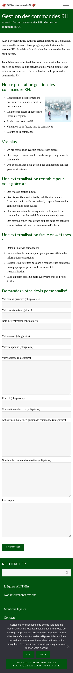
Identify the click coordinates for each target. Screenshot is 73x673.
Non (43, 654)
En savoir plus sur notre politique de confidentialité (36, 664)
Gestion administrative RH (27, 22)
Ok (28, 654)
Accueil (6, 22)
